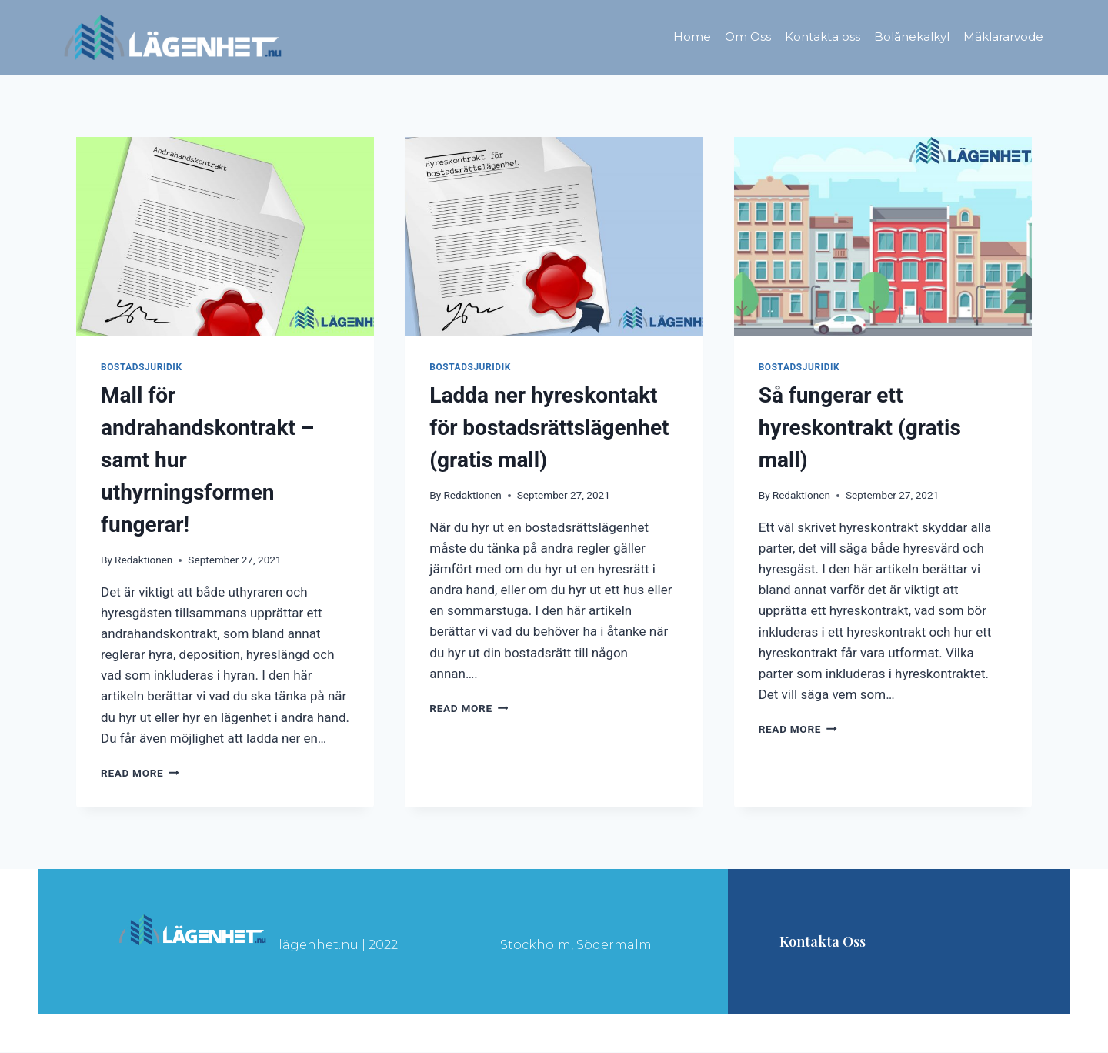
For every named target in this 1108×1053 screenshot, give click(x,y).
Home (692, 36)
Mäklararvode (1003, 36)
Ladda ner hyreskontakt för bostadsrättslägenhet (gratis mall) (549, 428)
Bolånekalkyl (911, 36)
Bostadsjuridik (141, 367)
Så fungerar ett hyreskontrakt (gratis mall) (860, 428)
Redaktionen (143, 559)
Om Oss (748, 36)
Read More (140, 773)
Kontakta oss (822, 36)
